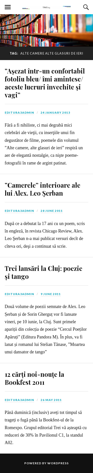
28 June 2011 (52, 211)
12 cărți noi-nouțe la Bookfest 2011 (34, 378)
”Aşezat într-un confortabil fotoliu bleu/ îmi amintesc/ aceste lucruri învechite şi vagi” (45, 83)
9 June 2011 (51, 294)
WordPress (58, 463)
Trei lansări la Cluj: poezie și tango (43, 272)
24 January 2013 (55, 112)
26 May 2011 (51, 400)
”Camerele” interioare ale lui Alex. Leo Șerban (42, 189)
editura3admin (19, 112)
